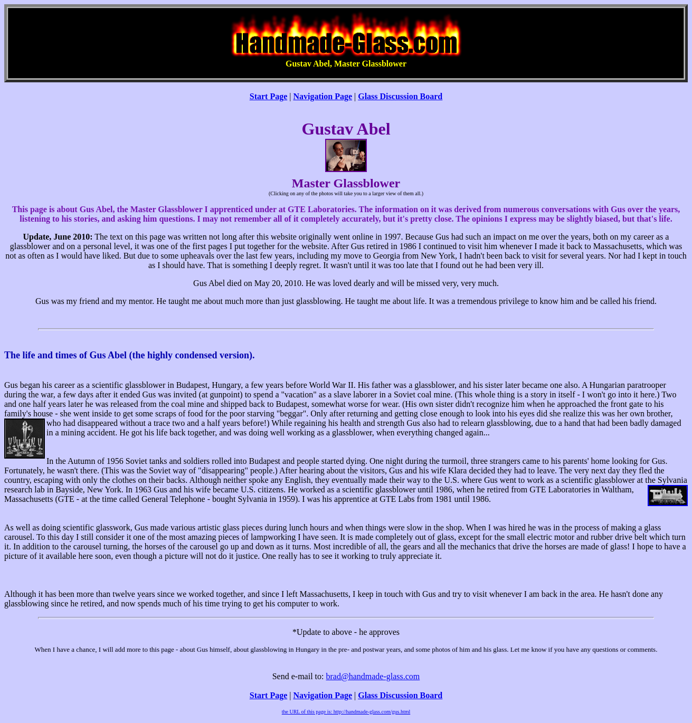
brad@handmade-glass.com (373, 676)
